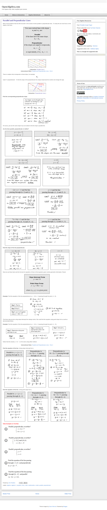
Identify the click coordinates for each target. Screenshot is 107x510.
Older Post (68, 494)
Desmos (95, 46)
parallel (41, 485)
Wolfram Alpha (95, 48)
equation (19, 485)
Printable (82, 25)
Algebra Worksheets (34, 15)
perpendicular (47, 485)
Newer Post (6, 494)
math (26, 485)
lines (23, 485)
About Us (47, 15)
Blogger (65, 506)
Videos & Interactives (18, 15)
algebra (9, 485)
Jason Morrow (52, 506)
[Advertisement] (90, 67)
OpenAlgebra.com (88, 89)
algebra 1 (13, 485)
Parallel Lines (40, 69)
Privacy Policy (81, 101)
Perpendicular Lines (40, 93)
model (37, 485)
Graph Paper (88, 25)
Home (6, 15)
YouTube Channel (95, 28)
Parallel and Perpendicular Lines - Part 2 (42, 345)
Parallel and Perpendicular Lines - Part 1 (42, 71)
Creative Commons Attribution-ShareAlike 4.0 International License (90, 97)
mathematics (31, 485)
